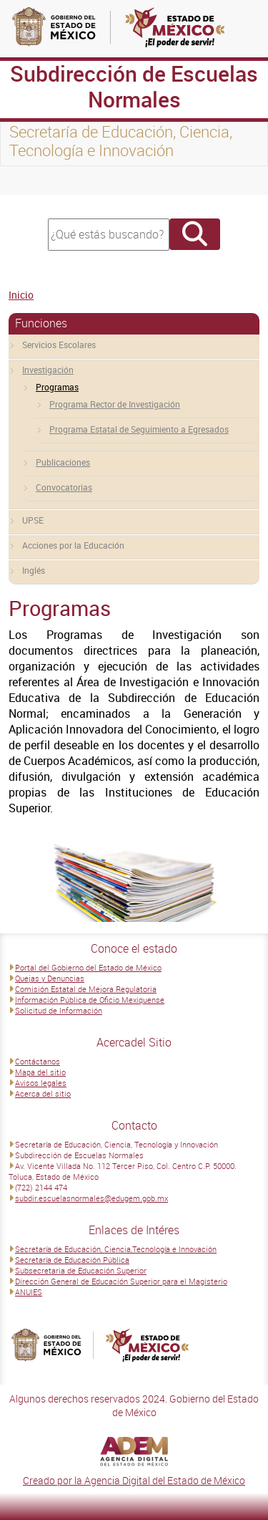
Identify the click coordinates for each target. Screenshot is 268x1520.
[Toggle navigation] (29, 180)
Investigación (48, 369)
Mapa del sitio (40, 1072)
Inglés (33, 570)
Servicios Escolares (59, 344)
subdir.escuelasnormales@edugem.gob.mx (91, 1198)
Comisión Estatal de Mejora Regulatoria (86, 988)
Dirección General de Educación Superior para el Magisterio (121, 1281)
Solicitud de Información (58, 1010)
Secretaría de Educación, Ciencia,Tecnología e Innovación (116, 1249)
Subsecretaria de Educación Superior (81, 1270)
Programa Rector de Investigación (114, 404)
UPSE (33, 520)
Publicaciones (63, 462)
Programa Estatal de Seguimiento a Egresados (139, 429)
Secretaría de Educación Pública (72, 1259)
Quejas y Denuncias (49, 978)
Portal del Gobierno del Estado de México (88, 967)
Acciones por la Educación (73, 545)
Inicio (21, 295)
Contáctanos (37, 1061)
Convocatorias (64, 487)
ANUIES (28, 1291)
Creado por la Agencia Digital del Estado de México (134, 1480)
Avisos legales (40, 1082)
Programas (57, 387)
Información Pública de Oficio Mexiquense (89, 999)
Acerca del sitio (43, 1093)
